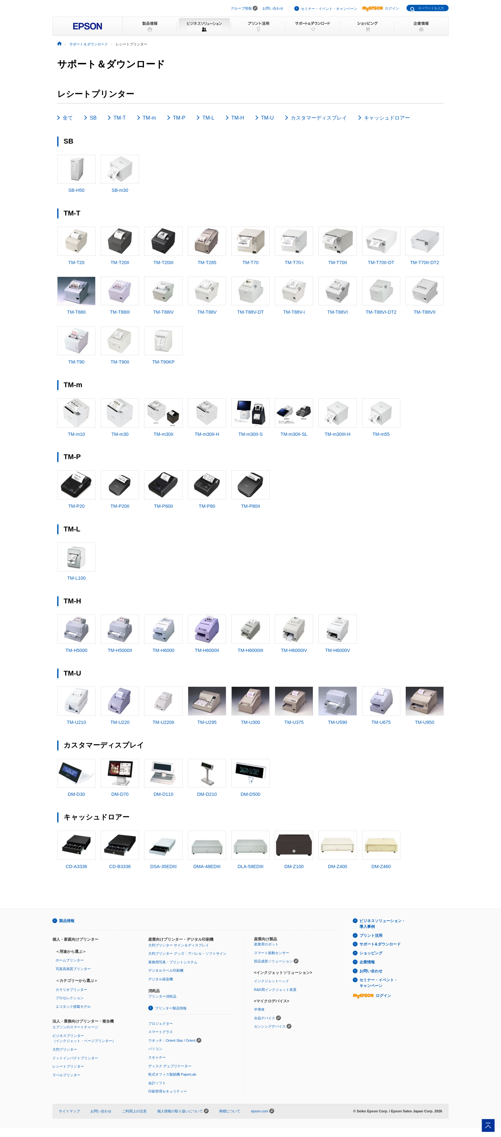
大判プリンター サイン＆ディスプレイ (178, 954)
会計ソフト (157, 1092)
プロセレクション (70, 1006)
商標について (229, 1120)
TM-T (119, 118)
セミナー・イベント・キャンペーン (329, 9)
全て (68, 118)
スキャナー (157, 1066)
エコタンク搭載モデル (73, 1015)
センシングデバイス (270, 1035)
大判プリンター (64, 1058)
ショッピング (370, 962)
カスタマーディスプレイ (319, 118)
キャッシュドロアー (387, 118)
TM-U (267, 118)
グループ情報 (241, 8)
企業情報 (367, 970)
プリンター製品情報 (171, 1017)
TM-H (237, 118)
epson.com (259, 1120)
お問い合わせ (272, 8)
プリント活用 (370, 944)
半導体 (259, 1018)
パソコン (155, 1058)
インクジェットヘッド (271, 990)
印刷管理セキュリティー (167, 1100)
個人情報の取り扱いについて (183, 1120)
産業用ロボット (266, 953)
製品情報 (66, 929)
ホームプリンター (70, 969)
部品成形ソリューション (273, 970)
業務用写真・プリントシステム (172, 971)
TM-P (179, 118)
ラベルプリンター (66, 1084)
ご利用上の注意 (134, 1120)
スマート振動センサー (271, 961)
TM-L (208, 118)
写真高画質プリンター (73, 977)
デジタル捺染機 (160, 988)
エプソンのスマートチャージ (75, 1036)
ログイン (380, 8)
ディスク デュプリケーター (169, 1075)
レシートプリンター (68, 1075)
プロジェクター (160, 1032)
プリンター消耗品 (162, 1005)
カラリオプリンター (71, 998)
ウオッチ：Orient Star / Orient (172, 1049)
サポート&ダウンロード (380, 953)
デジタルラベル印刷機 (165, 979)
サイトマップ (69, 1120)
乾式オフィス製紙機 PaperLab (172, 1083)
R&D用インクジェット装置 (275, 998)
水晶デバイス (264, 1027)
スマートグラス (160, 1040)
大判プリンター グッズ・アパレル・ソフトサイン (187, 962)
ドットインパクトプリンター (75, 1067)
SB (93, 118)
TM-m (149, 118)
